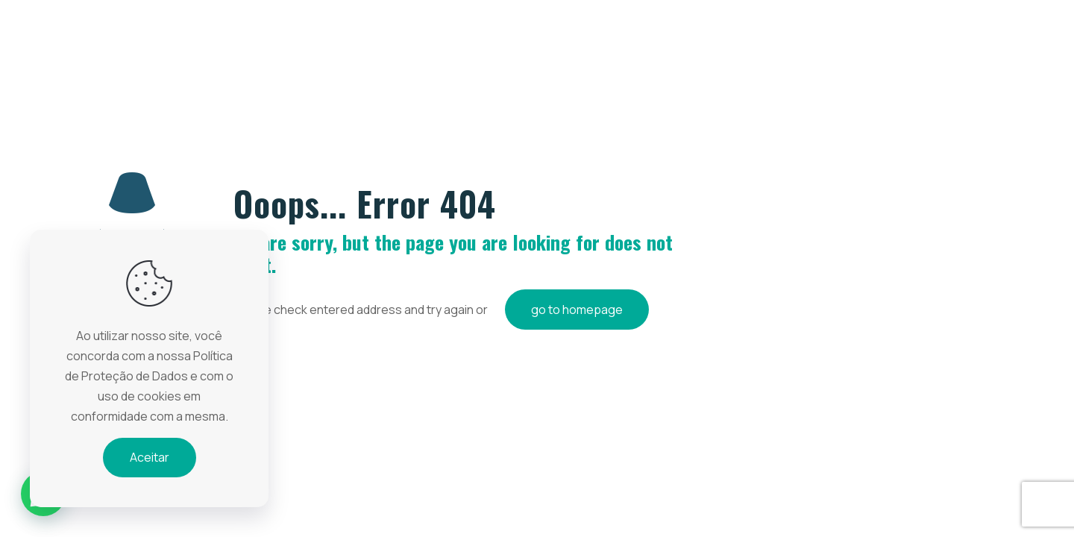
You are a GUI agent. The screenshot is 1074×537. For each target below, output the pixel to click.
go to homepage (577, 309)
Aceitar (149, 457)
